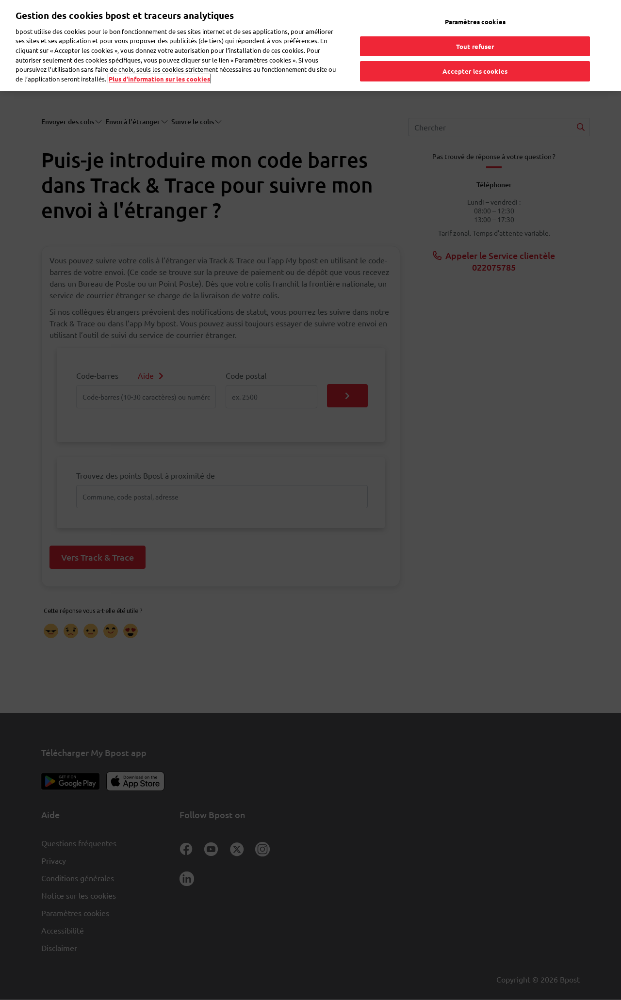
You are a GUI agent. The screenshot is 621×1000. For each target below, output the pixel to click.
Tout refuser (475, 36)
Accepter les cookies (474, 61)
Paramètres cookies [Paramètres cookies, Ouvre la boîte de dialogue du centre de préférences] (475, 12)
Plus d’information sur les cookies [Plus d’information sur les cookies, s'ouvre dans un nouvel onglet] (159, 69)
